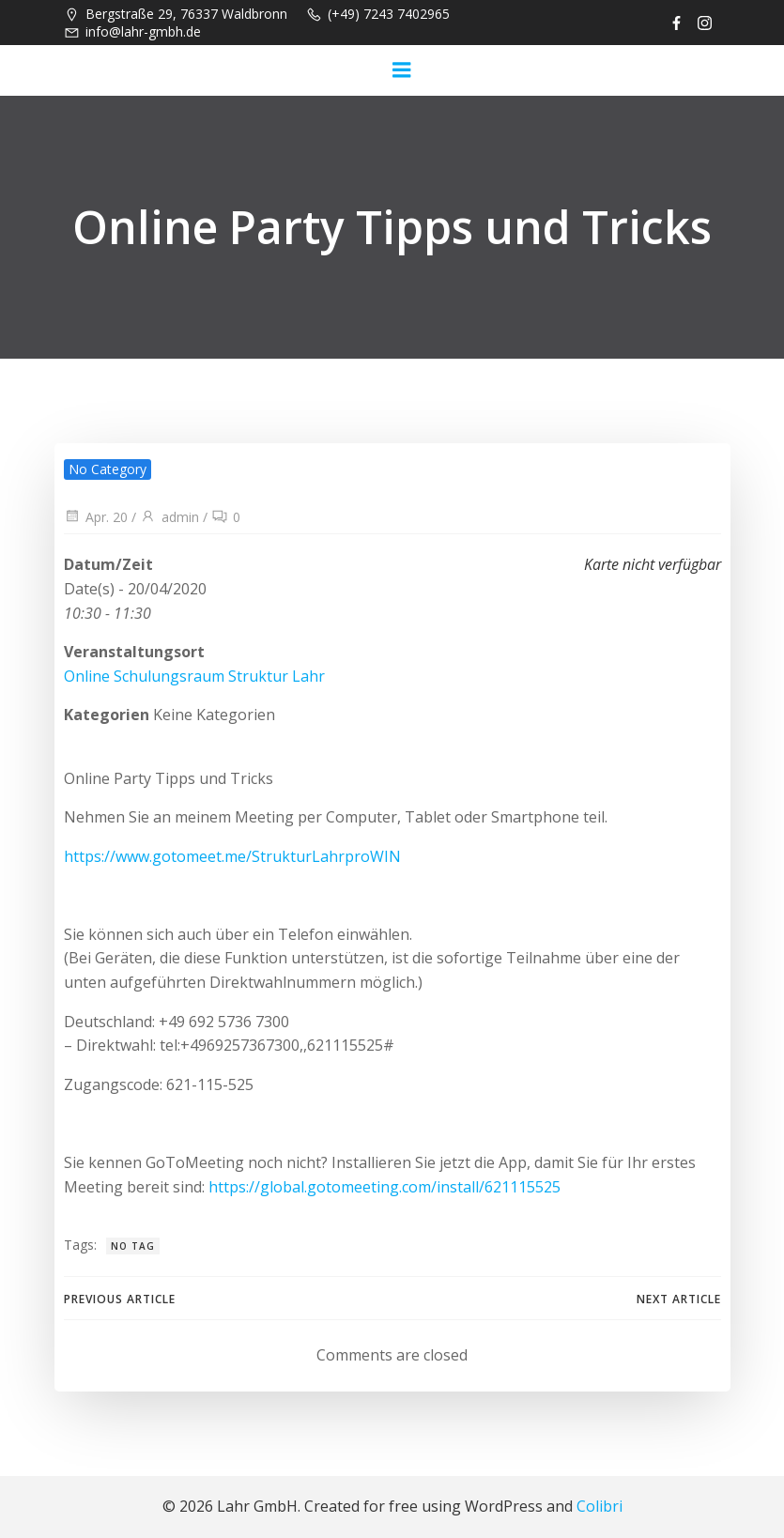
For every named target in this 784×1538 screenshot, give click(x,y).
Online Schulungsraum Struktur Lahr (194, 676)
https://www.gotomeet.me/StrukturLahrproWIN (232, 856)
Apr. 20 (96, 517)
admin (169, 517)
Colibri (599, 1506)
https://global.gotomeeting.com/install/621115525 (384, 1187)
